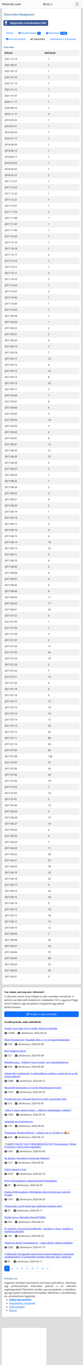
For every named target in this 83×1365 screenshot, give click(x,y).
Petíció (9, 33)
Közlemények (29, 33)
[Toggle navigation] (77, 4)
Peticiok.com (11, 4)
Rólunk (13, 1310)
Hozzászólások (15, 39)
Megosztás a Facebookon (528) (25, 23)
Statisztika (38, 39)
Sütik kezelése (17, 1306)
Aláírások (56, 33)
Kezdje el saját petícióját (42, 1014)
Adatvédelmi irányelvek (63, 39)
